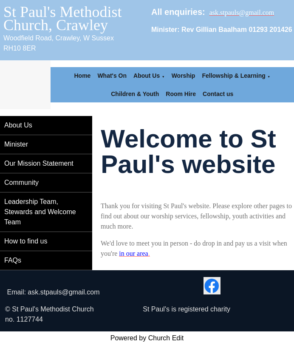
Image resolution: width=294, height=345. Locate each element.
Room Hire (181, 93)
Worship (183, 75)
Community (21, 182)
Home (82, 75)
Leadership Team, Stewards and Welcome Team (40, 212)
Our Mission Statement (39, 163)
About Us (146, 75)
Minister (16, 144)
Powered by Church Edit (147, 338)
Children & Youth (135, 93)
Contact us (218, 93)
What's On (112, 75)
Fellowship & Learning (233, 75)
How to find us (25, 241)
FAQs (12, 260)
